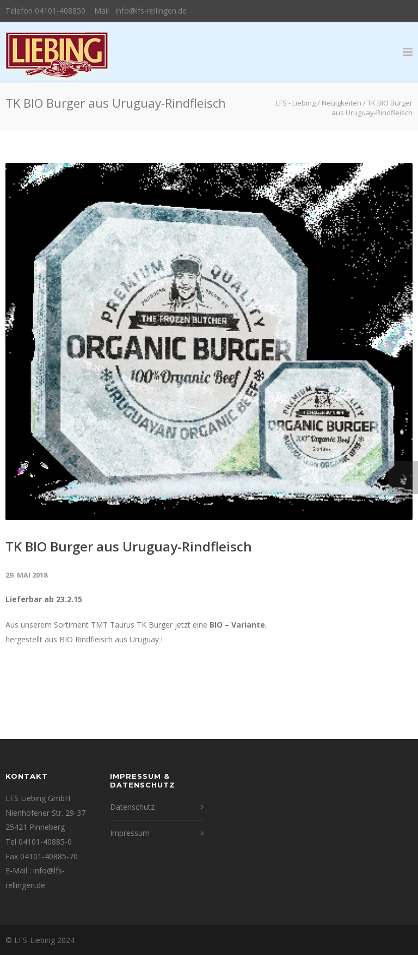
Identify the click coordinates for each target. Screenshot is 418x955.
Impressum (130, 833)
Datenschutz (132, 807)
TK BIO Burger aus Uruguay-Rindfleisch (128, 546)
